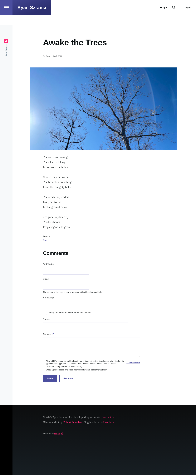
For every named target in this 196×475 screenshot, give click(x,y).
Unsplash (108, 422)
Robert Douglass (72, 422)
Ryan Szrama (31, 17)
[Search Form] (173, 17)
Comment (48, 334)
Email (46, 279)
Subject (46, 319)
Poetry (46, 240)
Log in (188, 17)
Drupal (57, 434)
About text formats (133, 363)
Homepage (48, 298)
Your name (48, 264)
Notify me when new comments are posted (70, 313)
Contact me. (109, 417)
